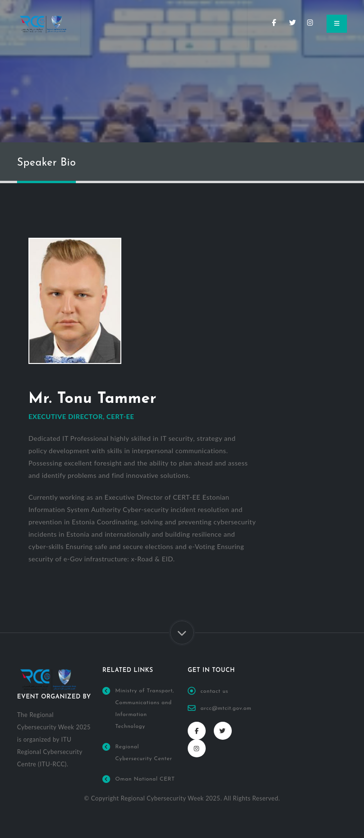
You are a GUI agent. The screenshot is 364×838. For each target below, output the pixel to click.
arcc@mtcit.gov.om (227, 708)
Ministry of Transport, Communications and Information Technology (145, 714)
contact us (215, 691)
